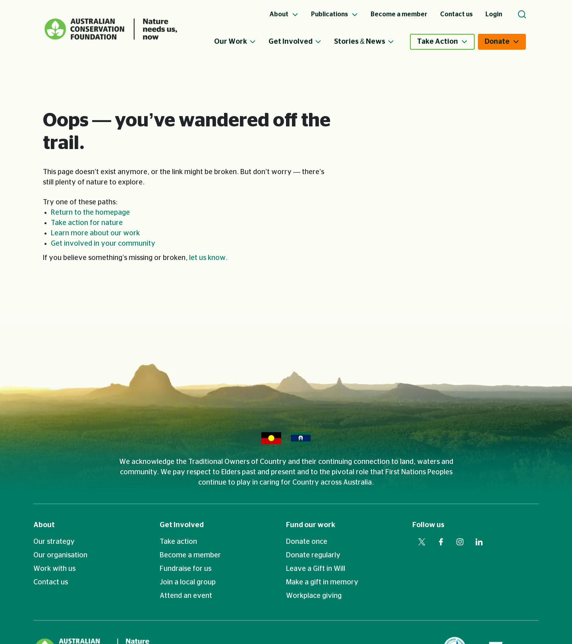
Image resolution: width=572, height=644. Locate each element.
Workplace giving (314, 595)
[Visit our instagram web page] (460, 541)
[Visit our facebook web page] (440, 541)
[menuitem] (241, 42)
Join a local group (188, 582)
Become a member (190, 555)
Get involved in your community (103, 243)
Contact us (50, 582)
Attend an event (186, 595)
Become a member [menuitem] (399, 14)
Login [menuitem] (493, 14)
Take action (178, 541)
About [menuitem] (283, 14)
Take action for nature (87, 223)
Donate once (306, 541)
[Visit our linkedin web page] (479, 541)
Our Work (235, 42)
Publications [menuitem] (334, 14)
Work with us (54, 568)
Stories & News (364, 42)
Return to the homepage (90, 212)
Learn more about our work (95, 233)
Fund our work (310, 525)
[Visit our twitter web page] (421, 541)
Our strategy (54, 541)
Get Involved (295, 42)
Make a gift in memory (322, 582)
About (44, 525)
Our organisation (60, 555)
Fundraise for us (185, 568)
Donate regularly (313, 555)
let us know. (208, 258)
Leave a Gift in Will (315, 568)
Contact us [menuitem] (456, 14)
